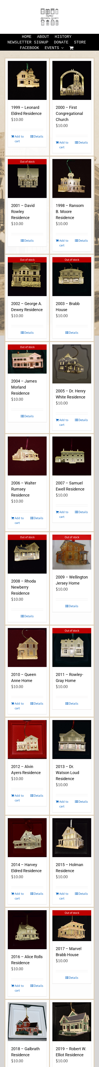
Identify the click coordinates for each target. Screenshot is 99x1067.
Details (38, 136)
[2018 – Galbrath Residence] (27, 1021)
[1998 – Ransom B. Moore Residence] (71, 178)
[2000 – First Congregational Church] (71, 80)
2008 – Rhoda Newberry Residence (23, 587)
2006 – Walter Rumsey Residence (23, 489)
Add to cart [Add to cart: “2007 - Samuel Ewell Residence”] (63, 514)
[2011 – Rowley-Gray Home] (71, 647)
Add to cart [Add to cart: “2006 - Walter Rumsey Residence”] (19, 520)
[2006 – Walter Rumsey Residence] (27, 456)
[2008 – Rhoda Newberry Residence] (27, 554)
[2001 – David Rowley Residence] (27, 178)
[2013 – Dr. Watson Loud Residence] (71, 739)
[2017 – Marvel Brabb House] (71, 925)
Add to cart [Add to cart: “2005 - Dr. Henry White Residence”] (63, 422)
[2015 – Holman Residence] (71, 837)
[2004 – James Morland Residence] (27, 359)
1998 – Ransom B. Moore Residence (70, 211)
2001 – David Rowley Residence (23, 211)
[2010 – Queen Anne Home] (27, 647)
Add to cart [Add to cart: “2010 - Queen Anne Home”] (19, 705)
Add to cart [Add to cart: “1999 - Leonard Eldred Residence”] (19, 138)
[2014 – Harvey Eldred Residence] (27, 837)
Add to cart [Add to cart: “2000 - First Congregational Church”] (63, 144)
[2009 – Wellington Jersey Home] (71, 552)
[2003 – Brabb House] (71, 276)
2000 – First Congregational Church (69, 113)
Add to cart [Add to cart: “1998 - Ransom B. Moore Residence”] (63, 243)
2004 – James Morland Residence (24, 387)
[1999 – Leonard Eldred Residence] (27, 80)
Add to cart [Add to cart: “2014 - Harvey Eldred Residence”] (19, 896)
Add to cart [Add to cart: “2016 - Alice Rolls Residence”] (19, 988)
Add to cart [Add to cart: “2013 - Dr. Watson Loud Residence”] (63, 804)
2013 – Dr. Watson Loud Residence (67, 772)
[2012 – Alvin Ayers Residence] (27, 739)
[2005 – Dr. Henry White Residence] (71, 363)
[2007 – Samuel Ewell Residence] (71, 456)
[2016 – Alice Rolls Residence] (27, 929)
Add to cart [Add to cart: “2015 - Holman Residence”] (63, 896)
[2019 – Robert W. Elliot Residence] (71, 1021)
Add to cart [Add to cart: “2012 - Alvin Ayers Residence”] (19, 798)
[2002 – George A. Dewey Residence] (27, 276)
